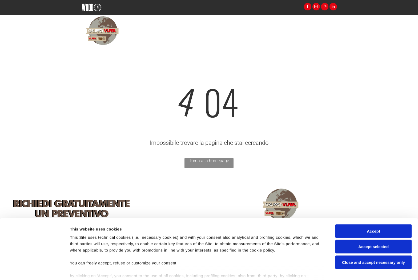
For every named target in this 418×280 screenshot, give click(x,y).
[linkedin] (333, 7)
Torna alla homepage (209, 160)
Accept (373, 202)
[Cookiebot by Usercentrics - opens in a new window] (34, 270)
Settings (271, 269)
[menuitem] (231, 40)
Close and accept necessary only (373, 233)
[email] (316, 7)
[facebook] (307, 7)
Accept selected (373, 217)
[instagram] (324, 7)
